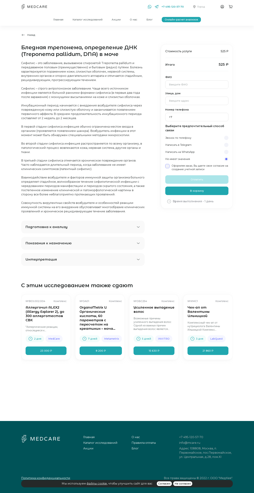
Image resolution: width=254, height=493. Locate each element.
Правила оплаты (144, 442)
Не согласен (183, 483)
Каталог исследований (87, 19)
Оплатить (197, 179)
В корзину (197, 190)
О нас (133, 19)
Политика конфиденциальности (45, 478)
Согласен (164, 483)
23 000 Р (46, 350)
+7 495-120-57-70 (173, 6)
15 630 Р (154, 350)
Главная (58, 19)
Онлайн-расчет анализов (181, 19)
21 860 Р (207, 350)
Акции (116, 19)
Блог (149, 19)
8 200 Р (101, 350)
